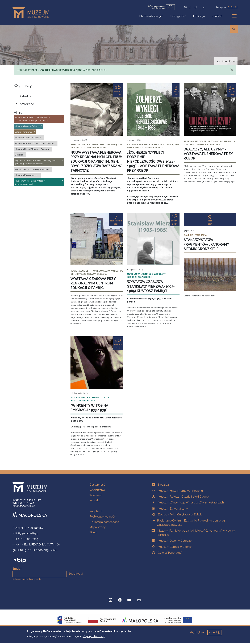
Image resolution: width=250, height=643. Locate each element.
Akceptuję (214, 632)
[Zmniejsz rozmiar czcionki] (190, 7)
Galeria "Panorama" (170, 552)
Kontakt (217, 16)
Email (16, 568)
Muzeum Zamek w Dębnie (174, 546)
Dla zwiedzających (151, 16)
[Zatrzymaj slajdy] (203, 7)
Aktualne (25, 96)
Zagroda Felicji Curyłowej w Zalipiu (180, 514)
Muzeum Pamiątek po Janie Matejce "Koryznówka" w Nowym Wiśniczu (196, 532)
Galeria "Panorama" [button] (23, 132)
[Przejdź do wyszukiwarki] (234, 29)
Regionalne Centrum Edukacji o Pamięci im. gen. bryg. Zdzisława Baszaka (191, 522)
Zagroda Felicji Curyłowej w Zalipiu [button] (32, 169)
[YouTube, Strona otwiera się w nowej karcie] (129, 600)
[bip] (19, 560)
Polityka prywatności (102, 516)
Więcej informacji (94, 636)
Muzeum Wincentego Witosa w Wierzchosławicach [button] (30, 182)
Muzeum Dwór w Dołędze (174, 540)
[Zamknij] (232, 70)
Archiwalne (27, 104)
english (232, 7)
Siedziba (163, 484)
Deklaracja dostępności (104, 522)
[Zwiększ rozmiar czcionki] (185, 7)
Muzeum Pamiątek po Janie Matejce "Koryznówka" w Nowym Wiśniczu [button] (32, 119)
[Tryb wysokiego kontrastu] (196, 7)
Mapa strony (97, 527)
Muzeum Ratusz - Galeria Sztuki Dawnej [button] (34, 143)
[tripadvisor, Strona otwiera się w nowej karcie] (139, 600)
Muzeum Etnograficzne (173, 508)
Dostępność (178, 16)
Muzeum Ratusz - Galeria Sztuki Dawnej (183, 496)
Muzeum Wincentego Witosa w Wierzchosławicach (191, 502)
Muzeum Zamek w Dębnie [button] (28, 137)
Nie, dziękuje (197, 632)
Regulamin (96, 511)
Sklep (93, 532)
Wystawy (95, 495)
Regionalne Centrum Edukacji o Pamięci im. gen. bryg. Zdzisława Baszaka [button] (35, 162)
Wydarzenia (97, 490)
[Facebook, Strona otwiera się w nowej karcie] (119, 600)
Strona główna (228, 61)
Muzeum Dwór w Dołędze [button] (27, 126)
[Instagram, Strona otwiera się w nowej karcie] (110, 600)
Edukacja (199, 16)
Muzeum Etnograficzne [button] (26, 175)
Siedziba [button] (19, 155)
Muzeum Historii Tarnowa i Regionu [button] (32, 149)
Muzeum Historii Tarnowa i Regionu (180, 490)
